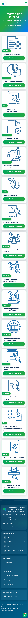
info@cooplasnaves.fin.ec (11, 520)
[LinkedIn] (11, 523)
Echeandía (8, 567)
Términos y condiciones (8, 613)
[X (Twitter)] (7, 523)
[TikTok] (15, 523)
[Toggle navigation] (26, 3)
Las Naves (8, 562)
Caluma (7, 571)
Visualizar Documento (14, 58)
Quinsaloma (8, 585)
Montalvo (7, 580)
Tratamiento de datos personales (9, 608)
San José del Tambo (11, 576)
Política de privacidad (7, 610)
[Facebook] (4, 523)
